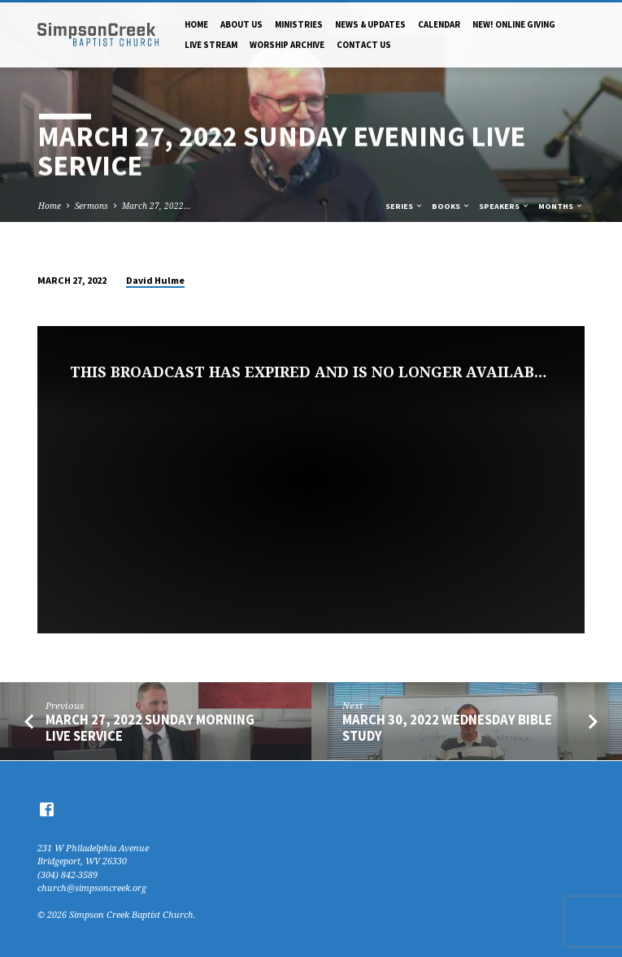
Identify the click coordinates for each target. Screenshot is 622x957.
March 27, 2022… (156, 205)
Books (451, 206)
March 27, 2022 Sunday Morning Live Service (150, 727)
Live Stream (211, 44)
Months (561, 206)
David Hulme (155, 280)
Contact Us (364, 44)
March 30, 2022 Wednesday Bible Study (447, 727)
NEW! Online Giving (513, 24)
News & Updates (370, 24)
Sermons (91, 205)
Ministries (299, 24)
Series (404, 206)
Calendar (439, 24)
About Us (241, 24)
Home (196, 24)
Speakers (504, 206)
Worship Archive (287, 44)
